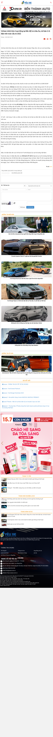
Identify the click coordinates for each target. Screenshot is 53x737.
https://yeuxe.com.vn (12, 572)
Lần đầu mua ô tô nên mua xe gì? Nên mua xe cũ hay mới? (23, 483)
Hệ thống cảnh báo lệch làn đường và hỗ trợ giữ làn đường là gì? (25, 499)
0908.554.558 (11, 568)
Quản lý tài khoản (4, 553)
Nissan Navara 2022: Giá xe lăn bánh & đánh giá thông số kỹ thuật (25, 479)
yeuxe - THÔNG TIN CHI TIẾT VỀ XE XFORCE (15, 384)
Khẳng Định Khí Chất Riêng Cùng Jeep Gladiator (26, 345)
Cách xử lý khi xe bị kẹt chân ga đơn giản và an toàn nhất (23, 505)
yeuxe (51, 166)
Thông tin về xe (21, 550)
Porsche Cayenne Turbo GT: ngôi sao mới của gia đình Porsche (26, 256)
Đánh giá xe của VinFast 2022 (15, 524)
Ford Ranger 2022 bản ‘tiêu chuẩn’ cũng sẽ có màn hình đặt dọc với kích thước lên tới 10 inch (29, 515)
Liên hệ (35, 553)
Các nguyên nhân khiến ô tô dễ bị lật (17, 502)
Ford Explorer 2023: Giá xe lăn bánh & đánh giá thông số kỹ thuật (25, 520)
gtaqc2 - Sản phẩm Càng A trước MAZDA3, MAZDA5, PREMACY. (20, 397)
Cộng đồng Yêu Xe (38, 550)
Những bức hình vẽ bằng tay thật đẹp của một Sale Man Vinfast (26, 323)
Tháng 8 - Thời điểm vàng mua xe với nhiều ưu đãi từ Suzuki (24, 488)
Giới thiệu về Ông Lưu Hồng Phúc (8, 555)
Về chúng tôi (3, 550)
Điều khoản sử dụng (22, 553)
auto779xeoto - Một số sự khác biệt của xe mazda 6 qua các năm (21, 401)
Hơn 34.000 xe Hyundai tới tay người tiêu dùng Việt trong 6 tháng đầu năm (26, 234)
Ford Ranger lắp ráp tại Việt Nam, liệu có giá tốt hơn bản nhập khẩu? (26, 278)
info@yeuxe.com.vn (11, 570)
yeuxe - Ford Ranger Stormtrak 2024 (13, 393)
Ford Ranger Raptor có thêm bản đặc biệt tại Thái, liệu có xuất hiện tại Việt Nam (26, 300)
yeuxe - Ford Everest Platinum (11, 388)
